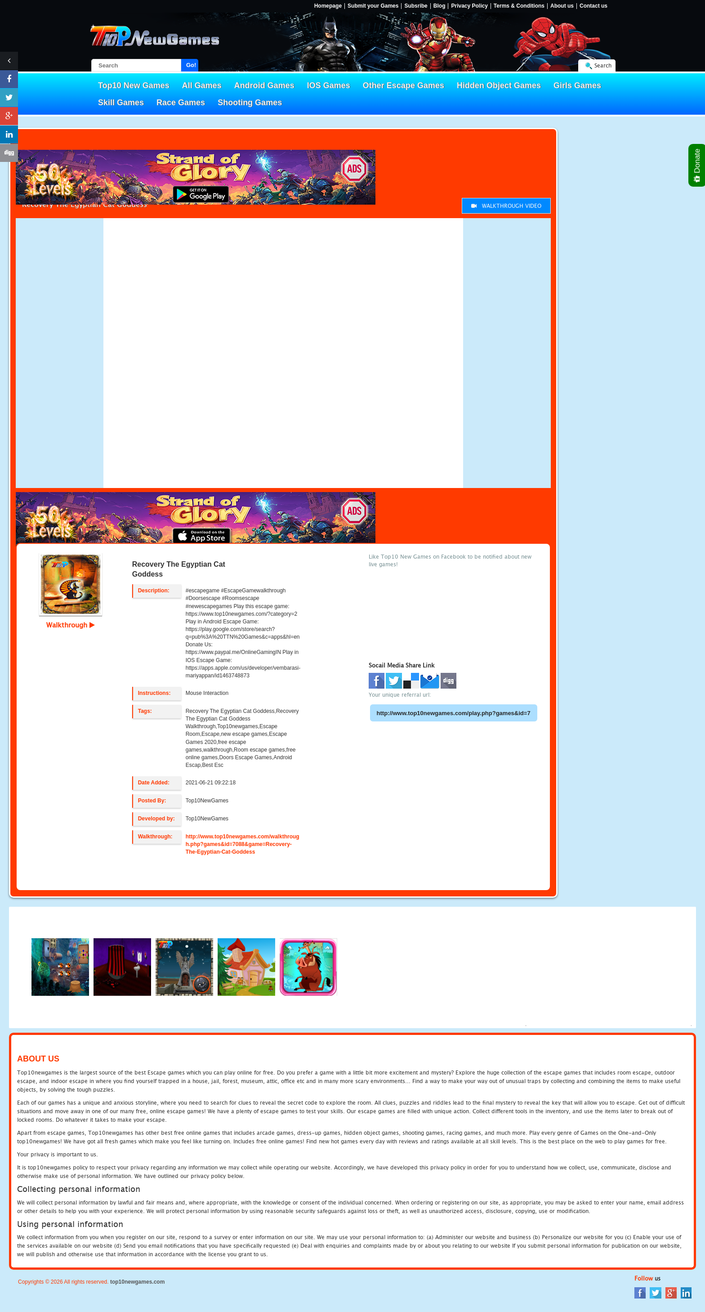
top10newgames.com (137, 1282)
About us (562, 6)
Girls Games (577, 85)
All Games (202, 85)
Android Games (264, 85)
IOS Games (328, 85)
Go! (191, 65)
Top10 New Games (134, 85)
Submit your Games (373, 6)
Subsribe (415, 6)
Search (602, 65)
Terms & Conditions (519, 6)
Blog (439, 6)
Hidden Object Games (499, 85)
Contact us (593, 6)
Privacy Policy (469, 6)
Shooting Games (250, 102)
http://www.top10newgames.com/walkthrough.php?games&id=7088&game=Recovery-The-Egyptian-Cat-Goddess (242, 844)
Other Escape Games (403, 85)
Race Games (180, 102)
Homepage (328, 6)
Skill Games (121, 102)
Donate (697, 165)
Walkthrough (70, 625)
